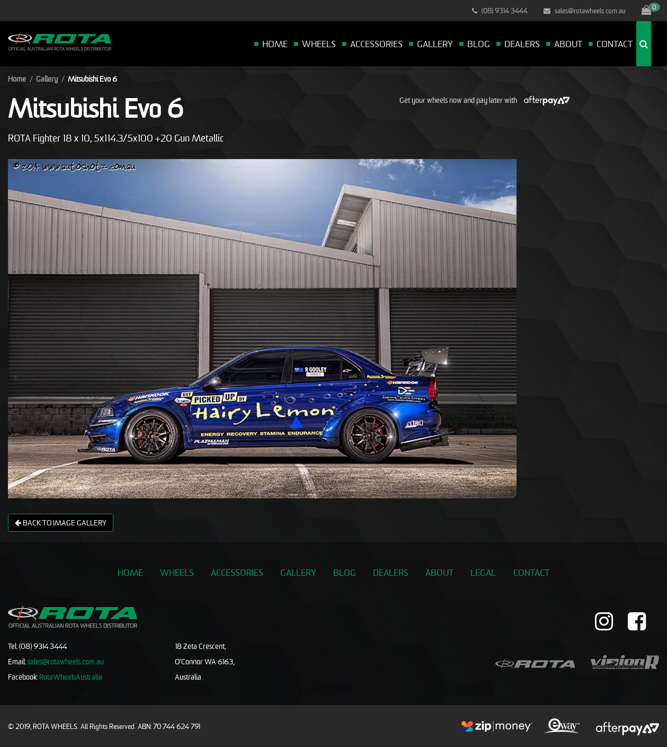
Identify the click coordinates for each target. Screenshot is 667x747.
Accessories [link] (237, 572)
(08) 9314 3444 (500, 10)
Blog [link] (344, 572)
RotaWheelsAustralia (70, 676)
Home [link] (130, 572)
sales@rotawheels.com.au (585, 10)
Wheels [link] (177, 572)
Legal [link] (483, 572)
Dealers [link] (390, 572)
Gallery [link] (298, 572)
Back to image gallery (60, 522)
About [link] (439, 572)
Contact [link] (531, 572)
